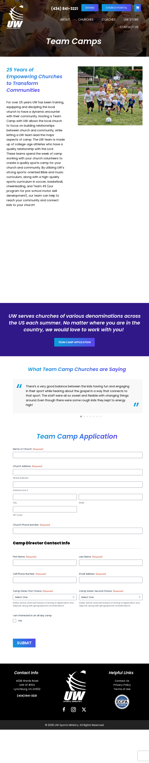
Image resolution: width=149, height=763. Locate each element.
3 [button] (87, 516)
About (65, 19)
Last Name (91, 656)
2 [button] (84, 516)
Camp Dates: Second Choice (101, 690)
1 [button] (81, 516)
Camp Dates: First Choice (33, 690)
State (81, 602)
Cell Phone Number (29, 673)
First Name (24, 656)
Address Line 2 (20, 589)
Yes (20, 720)
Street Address (21, 577)
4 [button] (91, 516)
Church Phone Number (31, 624)
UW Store (131, 19)
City (15, 602)
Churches (85, 19)
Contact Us (129, 27)
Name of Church (28, 548)
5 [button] (94, 516)
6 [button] (97, 516)
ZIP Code (17, 614)
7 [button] (100, 516)
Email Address (92, 673)
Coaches (109, 19)
